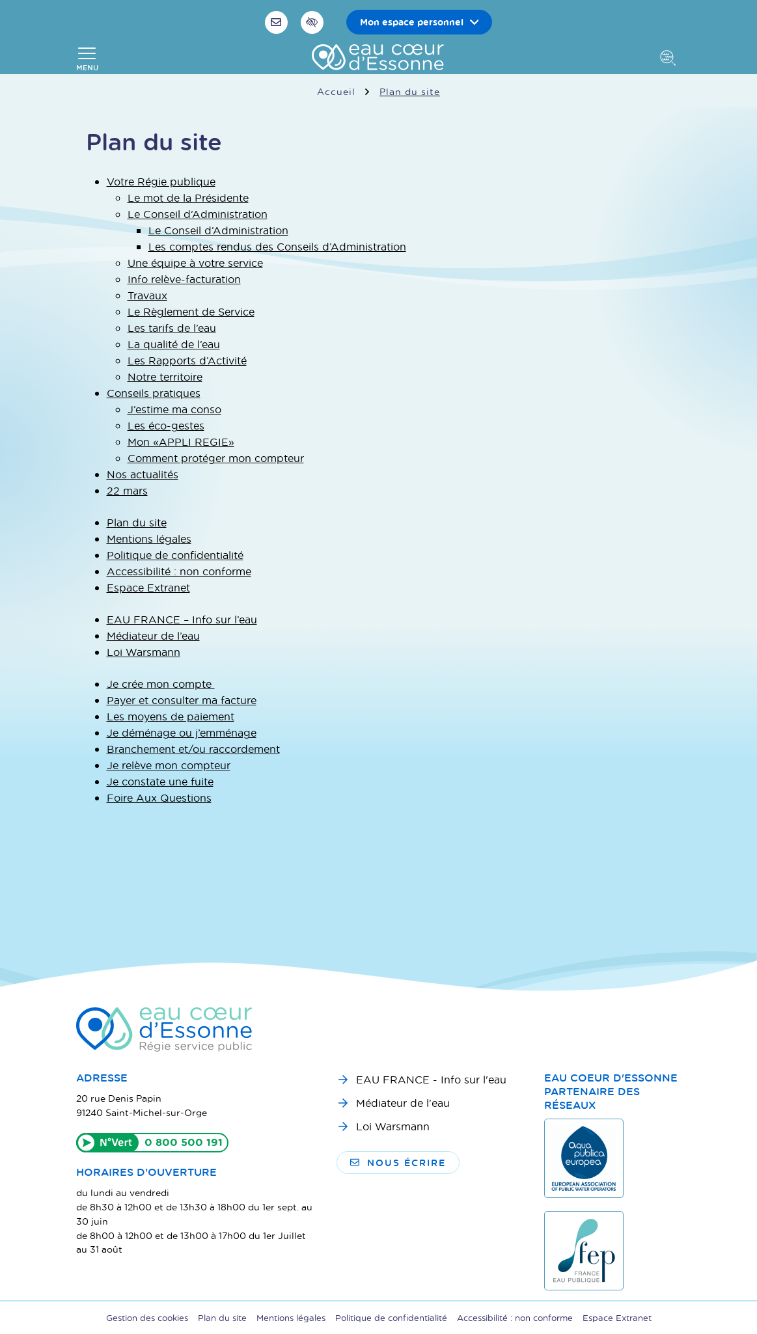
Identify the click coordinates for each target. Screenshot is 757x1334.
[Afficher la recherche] (670, 59)
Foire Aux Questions (159, 797)
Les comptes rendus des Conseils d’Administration (277, 246)
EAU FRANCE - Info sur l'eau (431, 1079)
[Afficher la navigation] (87, 59)
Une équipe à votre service (195, 262)
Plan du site (137, 522)
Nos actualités (142, 474)
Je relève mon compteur (168, 765)
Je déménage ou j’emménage (181, 732)
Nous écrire (398, 1162)
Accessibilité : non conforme (179, 571)
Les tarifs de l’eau (172, 327)
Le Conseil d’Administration (198, 214)
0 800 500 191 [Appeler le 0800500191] (184, 1142)
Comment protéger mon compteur (216, 458)
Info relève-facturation (184, 279)
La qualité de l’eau (174, 344)
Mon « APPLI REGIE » (181, 441)
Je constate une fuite (160, 781)
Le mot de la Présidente (188, 197)
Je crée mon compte (161, 683)
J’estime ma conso (174, 409)
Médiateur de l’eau (153, 635)
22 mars (127, 490)
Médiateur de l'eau (403, 1102)
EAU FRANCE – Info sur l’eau (182, 619)
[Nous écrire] (278, 22)
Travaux (147, 295)
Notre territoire (165, 376)
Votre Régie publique (161, 181)
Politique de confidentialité (175, 555)
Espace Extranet (148, 587)
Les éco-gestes (166, 425)
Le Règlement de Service (191, 311)
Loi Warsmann (143, 652)
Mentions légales (149, 538)
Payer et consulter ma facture (181, 700)
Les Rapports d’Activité (187, 360)
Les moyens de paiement (170, 716)
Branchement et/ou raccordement (193, 748)
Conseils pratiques (153, 393)
